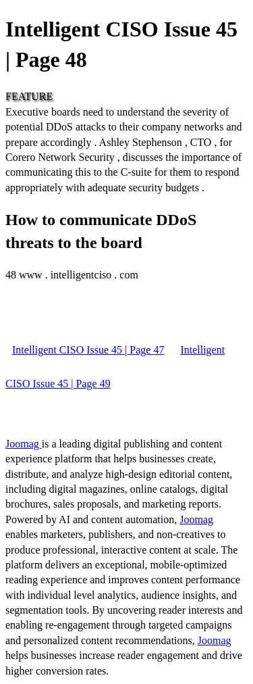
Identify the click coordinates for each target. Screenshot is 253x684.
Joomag (23, 443)
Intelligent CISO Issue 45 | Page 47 (88, 350)
